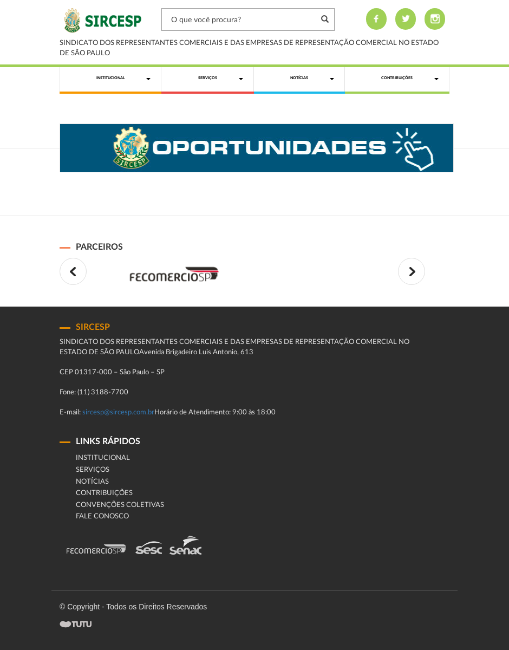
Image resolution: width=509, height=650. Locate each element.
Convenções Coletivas (120, 505)
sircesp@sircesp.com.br (118, 412)
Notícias (92, 481)
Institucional (103, 457)
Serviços (92, 469)
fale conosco (102, 516)
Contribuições (104, 493)
